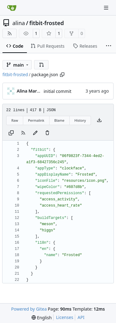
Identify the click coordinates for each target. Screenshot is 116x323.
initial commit (57, 91)
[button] (41, 64)
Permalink (36, 120)
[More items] (109, 46)
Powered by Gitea (29, 309)
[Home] (11, 7)
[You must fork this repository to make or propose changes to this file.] (35, 133)
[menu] (42, 318)
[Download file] (99, 120)
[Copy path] (62, 74)
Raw (14, 120)
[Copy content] (11, 133)
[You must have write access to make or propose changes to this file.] (47, 133)
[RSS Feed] (9, 33)
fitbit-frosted (46, 23)
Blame (59, 120)
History (80, 120)
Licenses (64, 317)
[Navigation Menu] (107, 7)
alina (18, 23)
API (81, 317)
